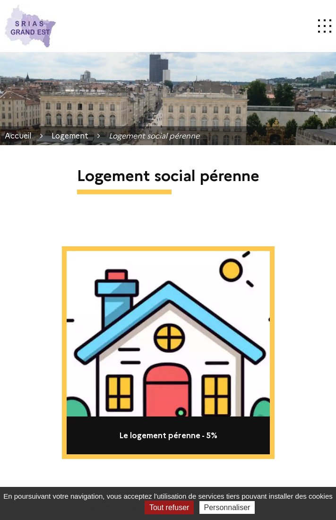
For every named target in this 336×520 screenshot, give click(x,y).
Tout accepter (112, 507)
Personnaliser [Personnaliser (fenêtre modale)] (227, 507)
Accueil (18, 135)
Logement (70, 135)
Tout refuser (169, 507)
